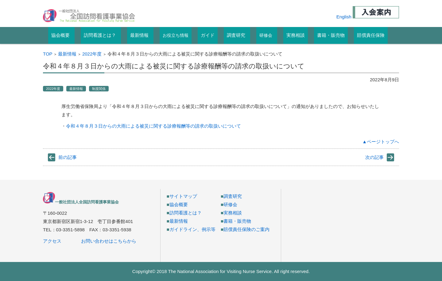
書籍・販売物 (237, 221)
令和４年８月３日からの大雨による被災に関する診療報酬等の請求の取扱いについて (153, 126)
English (343, 16)
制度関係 (99, 88)
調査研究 (232, 196)
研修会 (265, 35)
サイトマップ (183, 196)
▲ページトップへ (380, 141)
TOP (47, 53)
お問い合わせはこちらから (108, 241)
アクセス (52, 241)
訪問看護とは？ (185, 212)
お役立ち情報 (175, 35)
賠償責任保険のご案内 (246, 229)
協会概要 (178, 204)
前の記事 (67, 157)
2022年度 (92, 53)
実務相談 (232, 212)
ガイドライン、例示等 (192, 229)
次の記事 (374, 157)
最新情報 (67, 53)
